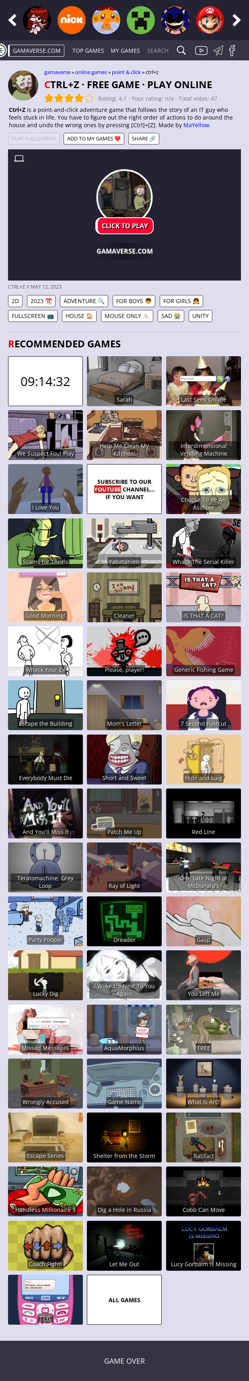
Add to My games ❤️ (94, 138)
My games (125, 50)
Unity (200, 316)
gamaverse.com (37, 50)
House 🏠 (79, 316)
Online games (91, 72)
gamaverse (57, 72)
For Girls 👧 (181, 301)
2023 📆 (41, 301)
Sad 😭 (171, 316)
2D (15, 301)
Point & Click (126, 72)
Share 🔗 (144, 138)
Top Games (88, 50)
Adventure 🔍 (84, 301)
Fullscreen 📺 (33, 316)
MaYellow (196, 125)
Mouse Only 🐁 (127, 316)
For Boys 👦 (134, 301)
